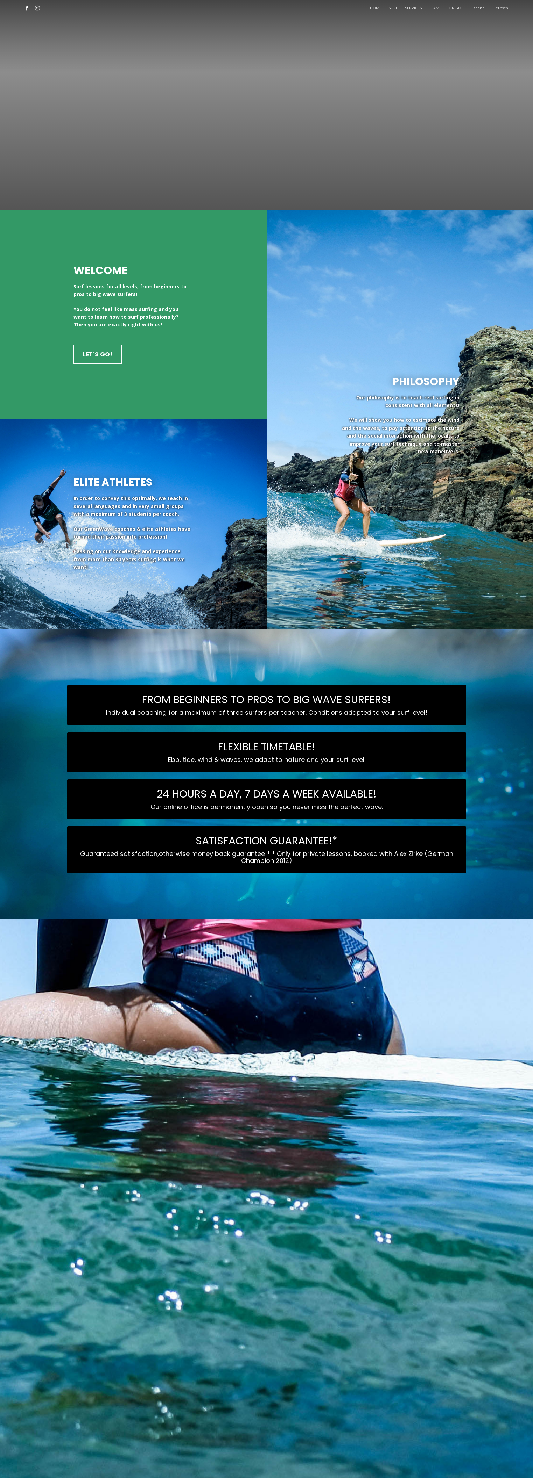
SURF (393, 7)
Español (478, 7)
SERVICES (413, 7)
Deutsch (500, 7)
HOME (375, 7)
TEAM (434, 7)
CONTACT (455, 7)
